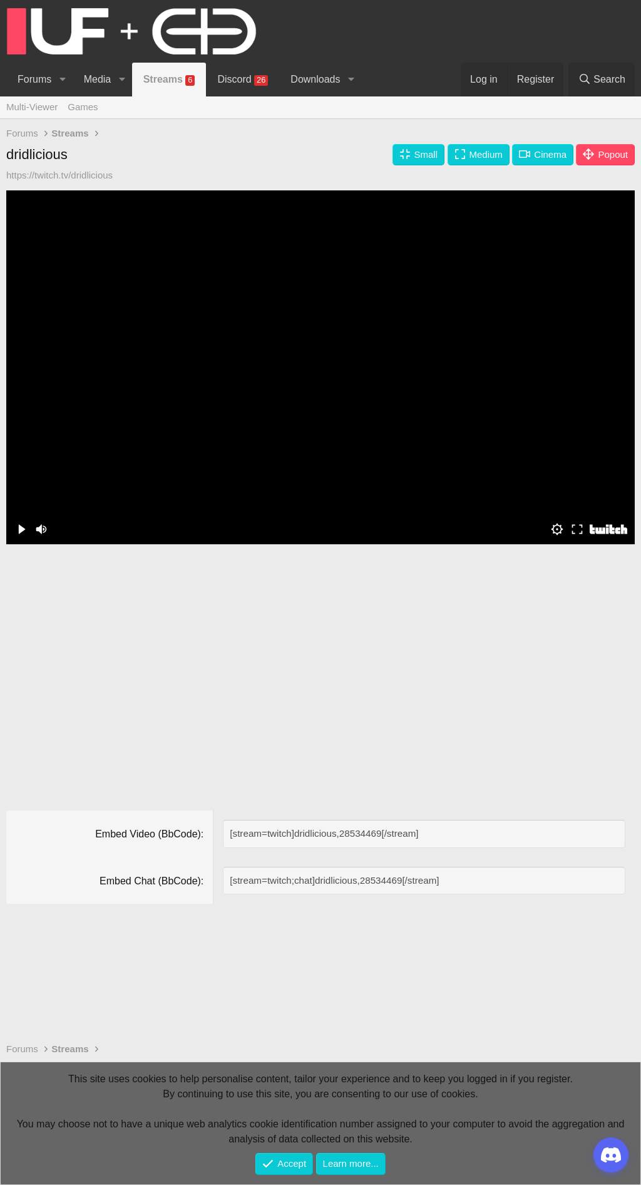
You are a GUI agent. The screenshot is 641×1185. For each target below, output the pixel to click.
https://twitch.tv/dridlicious (59, 175)
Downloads (315, 79)
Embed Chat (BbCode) (150, 880)
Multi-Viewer (32, 106)
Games (83, 106)
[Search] (601, 79)
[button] (62, 79)
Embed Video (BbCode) (148, 834)
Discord (242, 80)
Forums (34, 79)
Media (97, 79)
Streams (169, 80)
